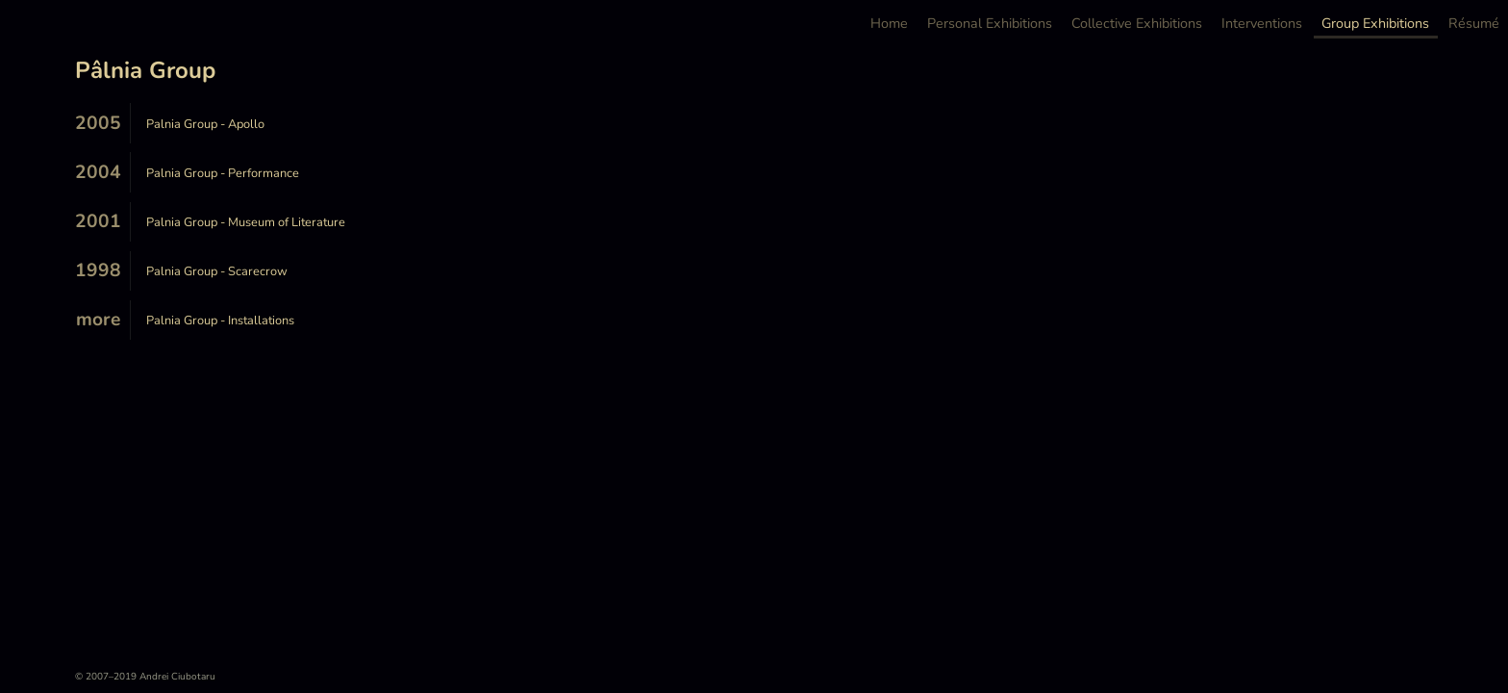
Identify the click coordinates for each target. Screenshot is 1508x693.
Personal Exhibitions (989, 23)
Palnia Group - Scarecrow (217, 271)
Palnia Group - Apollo (205, 124)
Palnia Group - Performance (222, 173)
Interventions (1261, 23)
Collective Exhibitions (1136, 23)
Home (889, 23)
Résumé (1473, 23)
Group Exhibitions (1375, 23)
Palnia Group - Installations (220, 320)
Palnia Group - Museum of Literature (245, 222)
